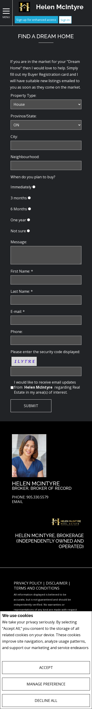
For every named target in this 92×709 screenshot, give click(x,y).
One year (18, 219)
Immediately (21, 186)
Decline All (46, 700)
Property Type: (23, 95)
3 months (19, 197)
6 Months (19, 208)
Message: (19, 241)
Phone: (16, 331)
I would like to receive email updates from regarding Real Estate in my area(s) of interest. (47, 387)
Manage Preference (46, 684)
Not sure (18, 230)
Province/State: (23, 116)
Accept (46, 667)
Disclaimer (57, 583)
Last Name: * (22, 291)
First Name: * (22, 271)
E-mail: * (18, 311)
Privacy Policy (14, 654)
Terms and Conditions (36, 588)
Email (17, 501)
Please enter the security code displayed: (45, 351)
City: (14, 136)
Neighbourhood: (25, 156)
